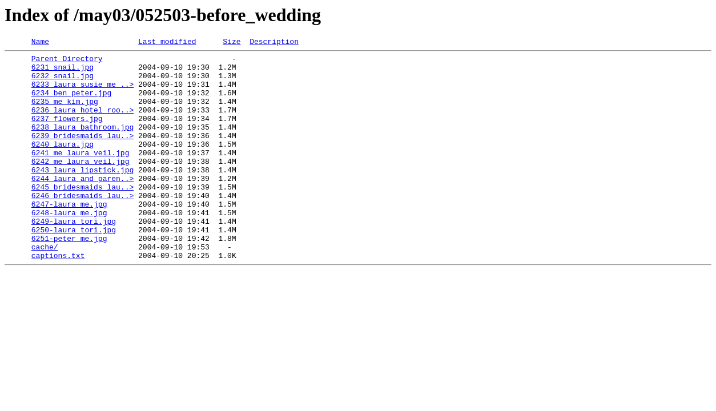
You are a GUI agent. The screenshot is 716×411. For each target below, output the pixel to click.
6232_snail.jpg (62, 82)
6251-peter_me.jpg (69, 277)
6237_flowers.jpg (67, 133)
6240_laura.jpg (62, 164)
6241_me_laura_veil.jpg (80, 175)
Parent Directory (67, 62)
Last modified (167, 43)
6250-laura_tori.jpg (73, 267)
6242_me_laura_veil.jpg (80, 185)
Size (231, 43)
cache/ (44, 288)
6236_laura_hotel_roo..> (82, 123)
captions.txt (58, 298)
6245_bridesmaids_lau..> (82, 216)
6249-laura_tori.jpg (73, 257)
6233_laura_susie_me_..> (82, 92)
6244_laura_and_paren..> (82, 205)
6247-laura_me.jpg (69, 236)
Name (40, 43)
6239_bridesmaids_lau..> (82, 154)
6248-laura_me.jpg (69, 246)
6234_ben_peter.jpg (71, 103)
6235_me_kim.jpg (64, 113)
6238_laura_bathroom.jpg (82, 144)
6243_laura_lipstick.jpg (82, 195)
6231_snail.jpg (62, 72)
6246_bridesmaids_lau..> (82, 226)
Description (274, 43)
